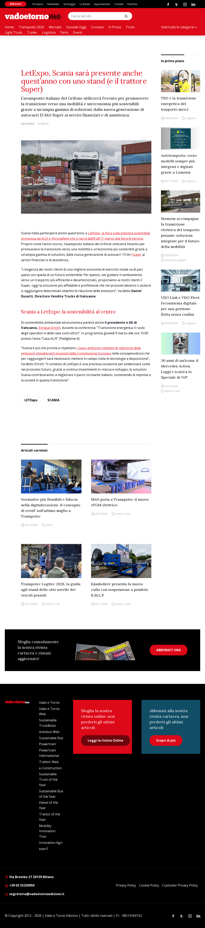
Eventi (77, 32)
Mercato (55, 27)
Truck (130, 27)
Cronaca (97, 27)
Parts (64, 32)
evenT (43, 849)
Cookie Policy (149, 885)
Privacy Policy (126, 885)
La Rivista (85, 4)
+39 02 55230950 (19, 885)
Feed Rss (132, 4)
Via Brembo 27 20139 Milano (29, 877)
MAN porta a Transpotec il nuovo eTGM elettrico (120, 502)
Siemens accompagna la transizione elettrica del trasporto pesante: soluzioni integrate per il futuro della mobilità (180, 232)
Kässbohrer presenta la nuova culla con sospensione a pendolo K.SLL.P (119, 589)
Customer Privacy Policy (180, 885)
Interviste (170, 260)
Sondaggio (69, 4)
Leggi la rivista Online (105, 740)
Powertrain (47, 744)
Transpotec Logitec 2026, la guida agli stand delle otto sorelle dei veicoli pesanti (50, 589)
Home (9, 27)
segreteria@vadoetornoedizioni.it (34, 894)
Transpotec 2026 (31, 27)
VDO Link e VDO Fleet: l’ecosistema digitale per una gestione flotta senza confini (180, 306)
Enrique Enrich (49, 328)
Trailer (32, 32)
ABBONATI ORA (168, 650)
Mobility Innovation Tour (47, 831)
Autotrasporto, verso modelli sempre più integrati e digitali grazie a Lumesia (179, 164)
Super (136, 254)
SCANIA (53, 400)
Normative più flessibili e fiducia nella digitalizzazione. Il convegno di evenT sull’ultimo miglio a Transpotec (50, 508)
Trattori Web (49, 762)
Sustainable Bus (51, 738)
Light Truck (13, 32)
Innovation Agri (50, 842)
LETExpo (30, 400)
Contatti (118, 4)
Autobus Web (49, 732)
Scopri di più (166, 740)
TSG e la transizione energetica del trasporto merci (178, 104)
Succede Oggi (76, 27)
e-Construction (50, 768)
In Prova (114, 27)
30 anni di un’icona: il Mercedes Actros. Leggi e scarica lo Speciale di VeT (179, 369)
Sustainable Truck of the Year (48, 779)
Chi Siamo (37, 4)
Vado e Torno (49, 702)
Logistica (48, 32)
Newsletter (53, 4)
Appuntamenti (102, 4)
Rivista (168, 391)
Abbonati (15, 4)
